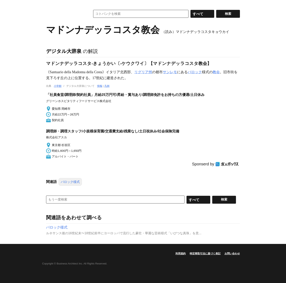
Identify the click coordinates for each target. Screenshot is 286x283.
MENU (50, 4)
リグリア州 (143, 72)
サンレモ (170, 72)
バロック (195, 72)
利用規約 (180, 253)
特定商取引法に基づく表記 (205, 253)
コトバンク (65, 14)
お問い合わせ (232, 253)
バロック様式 (70, 182)
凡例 (106, 85)
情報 (99, 85)
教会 (216, 72)
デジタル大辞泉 (63, 51)
